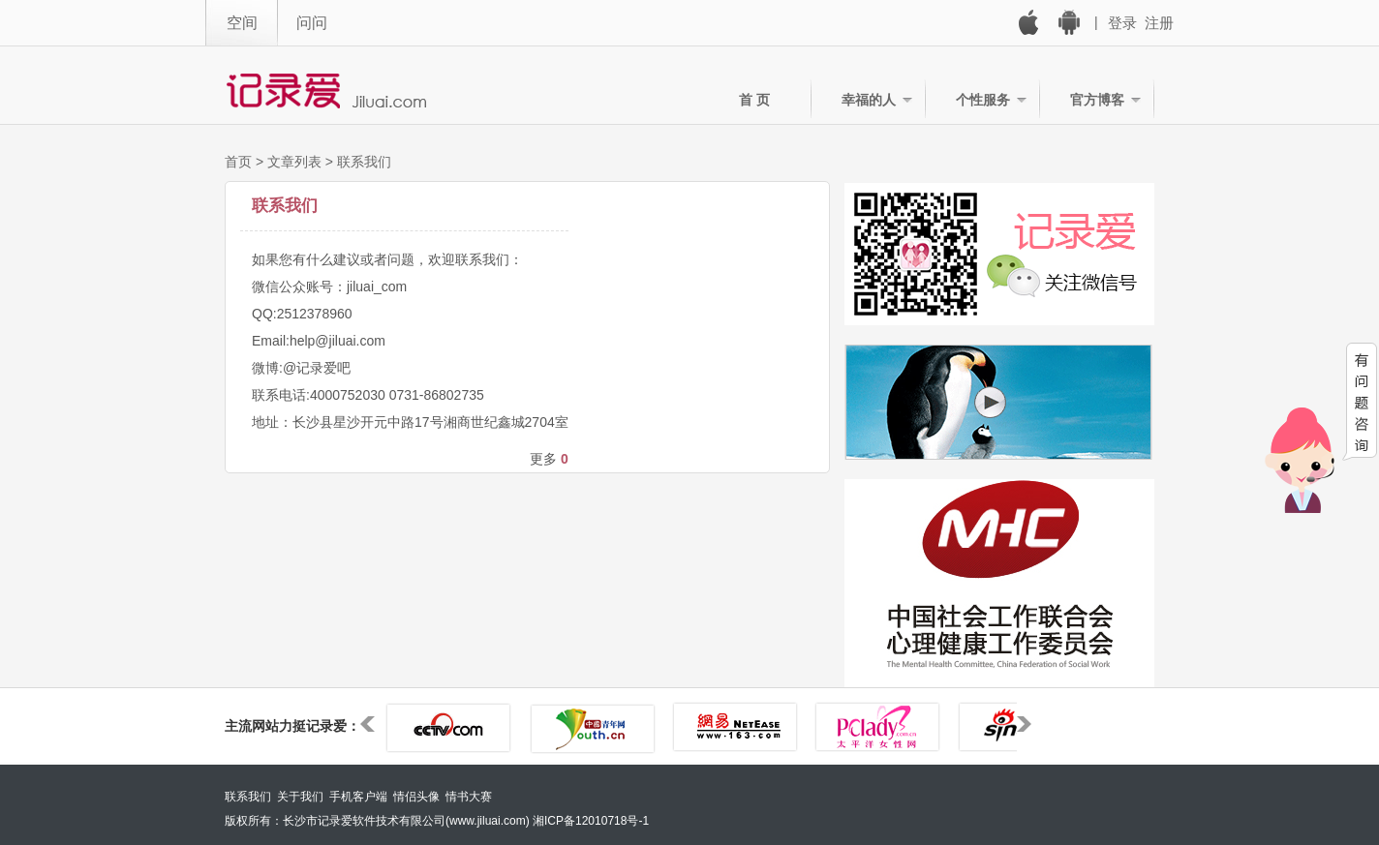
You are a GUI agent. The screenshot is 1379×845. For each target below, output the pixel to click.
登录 (1122, 23)
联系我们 (364, 161)
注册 (1159, 23)
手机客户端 (358, 796)
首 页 (754, 99)
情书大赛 (468, 796)
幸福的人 (869, 99)
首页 (238, 161)
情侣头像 (416, 796)
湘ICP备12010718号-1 (591, 821)
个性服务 (983, 99)
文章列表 (294, 161)
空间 (242, 23)
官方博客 (1097, 99)
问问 (311, 23)
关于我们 (300, 796)
